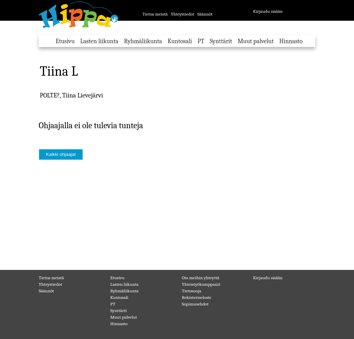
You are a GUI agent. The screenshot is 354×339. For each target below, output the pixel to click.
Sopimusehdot (195, 304)
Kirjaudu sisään (268, 11)
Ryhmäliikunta (143, 41)
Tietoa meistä (155, 14)
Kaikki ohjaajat (61, 154)
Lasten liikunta (99, 41)
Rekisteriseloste (196, 297)
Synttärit (221, 41)
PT (200, 41)
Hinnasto (290, 41)
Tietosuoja (191, 290)
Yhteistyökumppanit (201, 284)
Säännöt (205, 14)
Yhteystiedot (182, 14)
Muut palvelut (255, 41)
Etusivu (65, 41)
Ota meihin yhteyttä (200, 277)
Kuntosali (180, 41)
